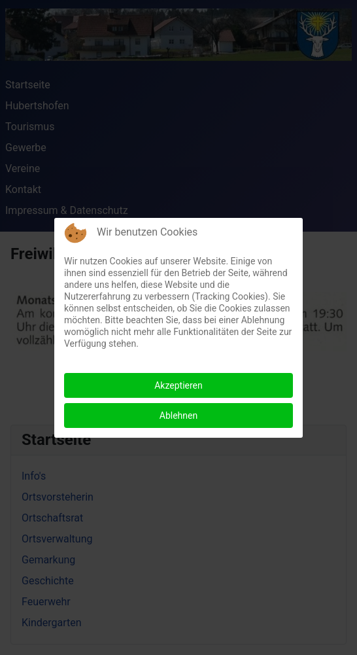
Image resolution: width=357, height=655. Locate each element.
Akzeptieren (178, 385)
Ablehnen (178, 415)
